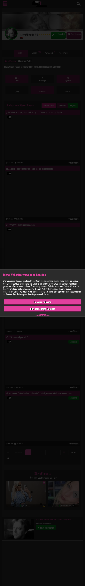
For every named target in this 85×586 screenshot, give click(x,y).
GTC (42, 315)
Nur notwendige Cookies (42, 309)
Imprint (37, 315)
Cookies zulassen (42, 302)
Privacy (47, 315)
